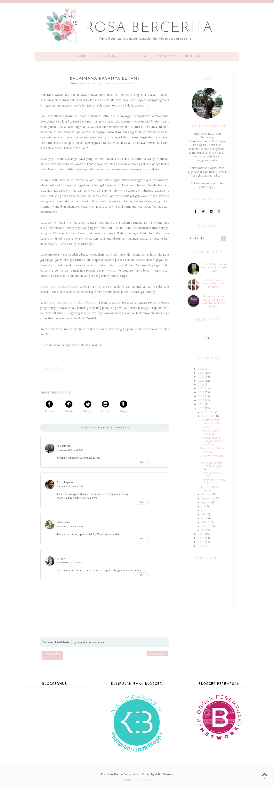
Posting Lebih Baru (52, 655)
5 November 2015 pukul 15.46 (70, 562)
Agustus (206, 502)
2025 (201, 368)
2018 (201, 396)
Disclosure (193, 56)
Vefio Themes (164, 774)
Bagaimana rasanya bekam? (59, 286)
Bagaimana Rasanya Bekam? (214, 481)
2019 (201, 392)
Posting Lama (157, 653)
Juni (203, 510)
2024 (201, 372)
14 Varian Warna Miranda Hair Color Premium (214, 283)
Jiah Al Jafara (63, 522)
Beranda (81, 56)
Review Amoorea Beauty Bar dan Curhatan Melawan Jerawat (214, 301)
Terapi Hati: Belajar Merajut (213, 449)
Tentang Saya (166, 56)
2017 (201, 400)
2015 (201, 408)
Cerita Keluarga (109, 56)
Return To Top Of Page (137, 780)
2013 (201, 538)
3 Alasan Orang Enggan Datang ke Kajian (212, 441)
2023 (201, 376)
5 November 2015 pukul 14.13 (70, 526)
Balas (142, 462)
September (208, 498)
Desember (208, 412)
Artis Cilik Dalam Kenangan (211, 432)
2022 (201, 380)
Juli (203, 506)
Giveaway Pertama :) (212, 457)
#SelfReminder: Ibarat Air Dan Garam (211, 423)
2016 (201, 404)
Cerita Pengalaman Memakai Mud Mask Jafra (214, 267)
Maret (205, 522)
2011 (201, 546)
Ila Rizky (61, 558)
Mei (204, 514)
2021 (201, 384)
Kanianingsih (64, 446)
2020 (201, 388)
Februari (206, 526)
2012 (201, 542)
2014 (201, 534)
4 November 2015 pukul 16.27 (70, 450)
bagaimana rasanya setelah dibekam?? (72, 302)
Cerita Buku (138, 56)
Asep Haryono (65, 482)
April (204, 518)
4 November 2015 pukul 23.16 (70, 486)
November (208, 416)
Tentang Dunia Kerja (210, 488)
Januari (206, 530)
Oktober (206, 494)
